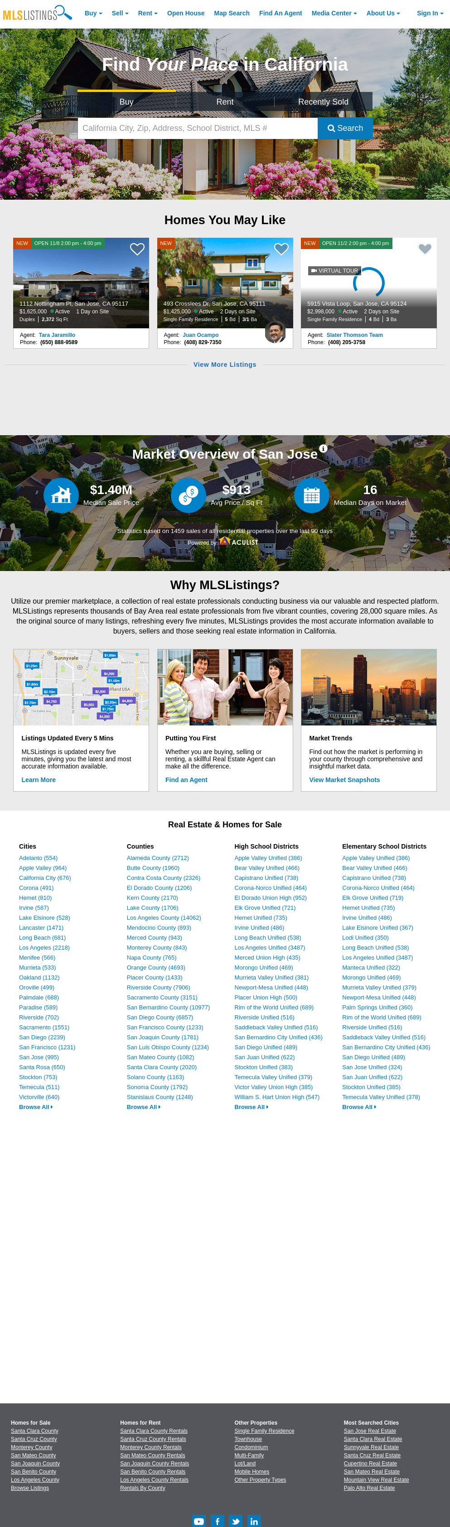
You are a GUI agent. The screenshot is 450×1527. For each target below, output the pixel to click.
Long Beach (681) (42, 937)
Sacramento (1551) (44, 1027)
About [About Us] (381, 13)
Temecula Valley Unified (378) (381, 1097)
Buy (91, 13)
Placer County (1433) (155, 977)
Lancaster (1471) (41, 927)
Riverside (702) (39, 1017)
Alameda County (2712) (158, 858)
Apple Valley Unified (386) (268, 858)
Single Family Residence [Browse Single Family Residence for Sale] (265, 1431)
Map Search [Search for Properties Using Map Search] (232, 13)
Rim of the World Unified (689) (274, 1007)
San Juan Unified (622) (265, 1057)
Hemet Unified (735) (261, 917)
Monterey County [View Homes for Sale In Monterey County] (31, 1447)
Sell (117, 13)
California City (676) (45, 877)
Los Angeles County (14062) (164, 917)
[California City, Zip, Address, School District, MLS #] (197, 128)
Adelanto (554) (38, 858)
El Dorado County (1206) (159, 887)
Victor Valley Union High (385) (274, 1087)
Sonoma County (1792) (157, 1087)
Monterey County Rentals (150, 1447)
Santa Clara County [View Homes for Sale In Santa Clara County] (34, 1431)
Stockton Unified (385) (371, 1087)
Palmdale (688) (39, 997)
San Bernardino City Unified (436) (279, 1037)
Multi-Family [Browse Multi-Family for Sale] (249, 1455)
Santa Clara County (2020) (162, 1067)
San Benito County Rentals (152, 1472)
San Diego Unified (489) (266, 1047)
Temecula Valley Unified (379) (274, 1077)
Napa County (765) (152, 957)
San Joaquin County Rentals (154, 1463)
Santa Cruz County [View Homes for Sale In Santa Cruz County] (34, 1439)
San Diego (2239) (42, 1037)
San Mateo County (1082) (160, 1057)
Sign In (427, 13)
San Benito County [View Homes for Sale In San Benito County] (33, 1472)
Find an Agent (186, 779)
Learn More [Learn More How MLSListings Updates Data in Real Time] (39, 779)
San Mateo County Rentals (152, 1455)
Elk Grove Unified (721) (265, 907)
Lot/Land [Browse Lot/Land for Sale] (245, 1463)
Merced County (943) (154, 937)
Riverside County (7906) (158, 987)
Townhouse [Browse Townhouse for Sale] (248, 1439)
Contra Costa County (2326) (164, 877)
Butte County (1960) (153, 867)
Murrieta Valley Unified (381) (272, 977)
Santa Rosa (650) (42, 1067)
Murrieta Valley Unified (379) (379, 987)
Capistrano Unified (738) (267, 877)
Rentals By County (142, 1488)
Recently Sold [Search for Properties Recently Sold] (323, 101)
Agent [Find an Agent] (280, 13)
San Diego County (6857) (160, 1017)
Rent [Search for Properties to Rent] (224, 101)
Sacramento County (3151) (162, 997)
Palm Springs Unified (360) (377, 1007)
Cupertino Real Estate (370, 1463)
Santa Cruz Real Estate (372, 1455)
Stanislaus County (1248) (160, 1097)
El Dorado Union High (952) (271, 897)
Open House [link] (185, 13)
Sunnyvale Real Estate (371, 1447)
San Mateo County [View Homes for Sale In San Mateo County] (33, 1455)
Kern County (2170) (152, 897)
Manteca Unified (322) (371, 967)
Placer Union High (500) (266, 997)
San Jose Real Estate (370, 1431)
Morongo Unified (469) (264, 967)
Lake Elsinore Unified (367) (377, 927)
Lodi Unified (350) (365, 937)
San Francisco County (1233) (165, 1027)
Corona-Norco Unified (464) (271, 887)
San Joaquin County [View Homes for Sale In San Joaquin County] (35, 1463)
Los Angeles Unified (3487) (270, 947)
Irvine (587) (34, 907)
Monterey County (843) (157, 947)
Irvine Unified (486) (260, 927)
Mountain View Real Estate (376, 1480)
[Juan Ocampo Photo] (275, 328)
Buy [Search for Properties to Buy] (127, 101)
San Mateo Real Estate (372, 1472)
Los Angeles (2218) (44, 947)
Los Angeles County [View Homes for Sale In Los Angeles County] (35, 1480)
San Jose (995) (39, 1057)
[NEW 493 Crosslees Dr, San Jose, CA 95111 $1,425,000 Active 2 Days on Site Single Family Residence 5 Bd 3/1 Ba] (225, 283)
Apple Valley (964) (43, 867)
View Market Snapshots (345, 779)
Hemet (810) (35, 897)
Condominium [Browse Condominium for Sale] (251, 1447)
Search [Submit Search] (345, 128)
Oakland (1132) (39, 977)
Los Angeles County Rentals (154, 1480)
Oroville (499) (36, 987)
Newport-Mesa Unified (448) (272, 987)
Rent (145, 13)
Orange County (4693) (156, 967)
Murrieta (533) (37, 967)
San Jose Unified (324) (372, 1067)
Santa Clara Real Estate (373, 1439)
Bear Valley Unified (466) (267, 867)
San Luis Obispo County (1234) (168, 1047)
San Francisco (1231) (47, 1047)
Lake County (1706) (153, 907)
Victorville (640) (39, 1097)
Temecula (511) (39, 1087)
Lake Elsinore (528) (44, 917)
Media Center (332, 13)
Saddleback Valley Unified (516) (276, 1027)
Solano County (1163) (155, 1077)
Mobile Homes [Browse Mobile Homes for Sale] (252, 1472)
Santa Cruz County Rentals (153, 1439)
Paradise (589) (38, 1007)
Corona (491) (36, 887)
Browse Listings (30, 1488)
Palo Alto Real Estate (369, 1488)
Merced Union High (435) (267, 957)
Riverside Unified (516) (265, 1017)
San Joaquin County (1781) (162, 1037)
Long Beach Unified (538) (268, 937)
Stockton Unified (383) (264, 1067)
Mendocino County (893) (159, 927)
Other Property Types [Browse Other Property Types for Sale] (260, 1480)
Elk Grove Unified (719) (372, 897)
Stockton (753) (38, 1077)
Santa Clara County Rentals (154, 1431)
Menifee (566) (37, 957)
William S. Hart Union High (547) (277, 1097)
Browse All (36, 1107)
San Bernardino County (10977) (168, 1007)
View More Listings (225, 364)
